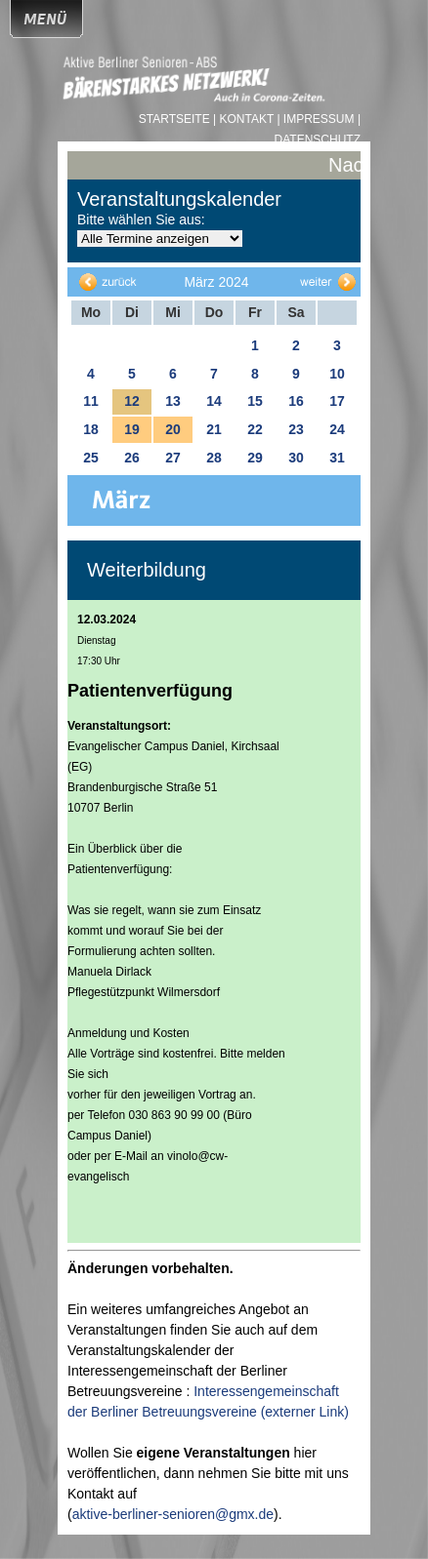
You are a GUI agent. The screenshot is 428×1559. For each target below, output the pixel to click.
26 (132, 457)
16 (296, 401)
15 (255, 401)
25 (91, 457)
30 (296, 457)
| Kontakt (245, 119)
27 (173, 457)
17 (337, 401)
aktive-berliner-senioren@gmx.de (173, 1514)
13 (173, 401)
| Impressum (315, 119)
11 (91, 401)
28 (214, 457)
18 (91, 429)
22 (255, 429)
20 (173, 429)
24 (337, 429)
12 (132, 401)
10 (337, 373)
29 (255, 457)
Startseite (176, 119)
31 (337, 457)
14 (214, 401)
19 (132, 429)
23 (296, 429)
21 (214, 429)
